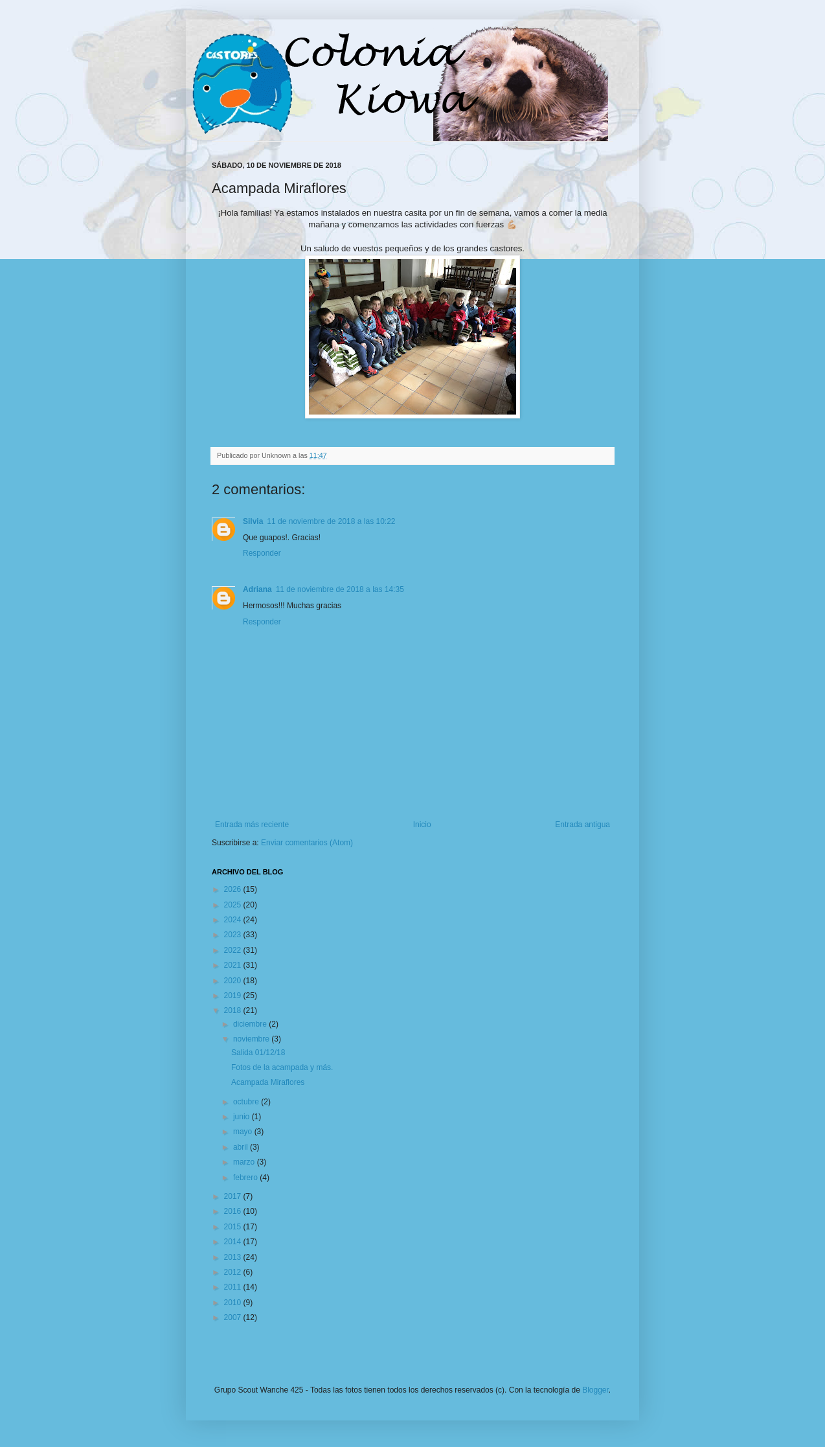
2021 (233, 965)
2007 (233, 1317)
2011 (233, 1287)
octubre (247, 1101)
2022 (233, 950)
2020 (233, 980)
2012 (233, 1272)
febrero (246, 1177)
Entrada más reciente (252, 824)
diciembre (251, 1024)
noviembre (252, 1038)
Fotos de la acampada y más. (282, 1067)
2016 (233, 1211)
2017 (233, 1196)
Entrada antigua (582, 824)
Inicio (422, 824)
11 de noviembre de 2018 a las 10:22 (331, 521)
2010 (233, 1302)
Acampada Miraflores (267, 1082)
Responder (262, 553)
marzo (245, 1162)
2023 (233, 934)
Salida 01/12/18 (258, 1052)
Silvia (253, 521)
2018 (233, 1010)
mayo (243, 1131)
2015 (233, 1226)
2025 (233, 904)
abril (241, 1147)
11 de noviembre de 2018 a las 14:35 (340, 589)
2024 (233, 919)
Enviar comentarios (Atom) (307, 842)
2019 (233, 995)
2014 (233, 1241)
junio (242, 1116)
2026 (233, 889)
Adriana (257, 589)
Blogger (595, 1390)
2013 (233, 1257)
